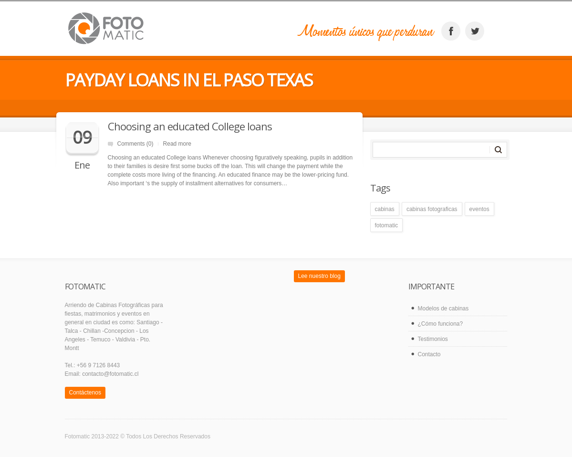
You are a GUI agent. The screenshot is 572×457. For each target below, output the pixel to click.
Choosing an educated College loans (190, 126)
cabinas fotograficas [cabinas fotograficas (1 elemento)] (432, 209)
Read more (177, 143)
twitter (474, 31)
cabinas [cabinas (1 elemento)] (385, 209)
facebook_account (450, 31)
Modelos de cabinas (443, 308)
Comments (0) (135, 143)
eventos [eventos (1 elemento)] (479, 209)
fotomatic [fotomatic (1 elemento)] (386, 225)
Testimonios (433, 339)
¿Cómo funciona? (440, 323)
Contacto (429, 354)
